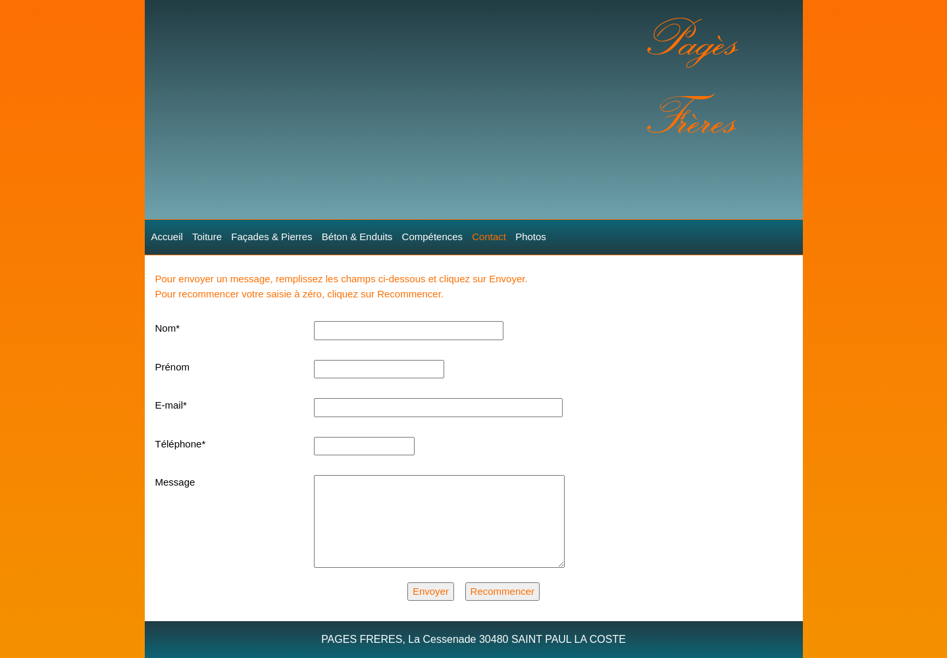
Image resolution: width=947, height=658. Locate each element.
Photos (530, 236)
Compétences (432, 236)
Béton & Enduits (357, 236)
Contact (489, 236)
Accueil (167, 236)
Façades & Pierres (271, 236)
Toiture (207, 236)
